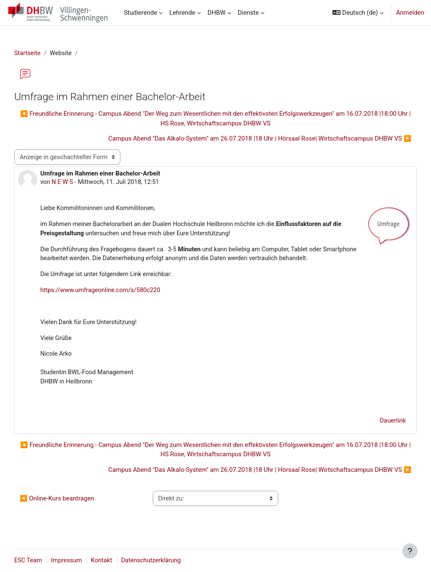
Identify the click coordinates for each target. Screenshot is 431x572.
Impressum (83, 560)
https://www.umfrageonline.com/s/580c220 (117, 292)
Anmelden (410, 12)
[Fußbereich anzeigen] (410, 551)
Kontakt (119, 560)
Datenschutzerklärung (169, 560)
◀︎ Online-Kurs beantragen (72, 502)
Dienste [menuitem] (248, 12)
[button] (357, 12)
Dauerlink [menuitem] (377, 424)
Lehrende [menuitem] (182, 12)
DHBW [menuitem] (217, 12)
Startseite (43, 53)
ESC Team (44, 560)
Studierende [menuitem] (140, 12)
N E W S (79, 182)
